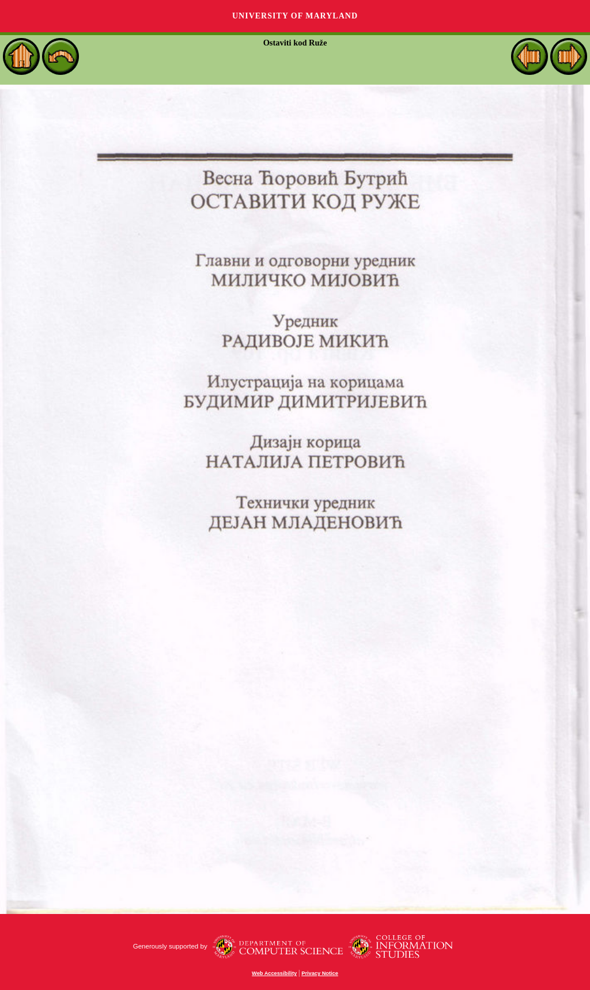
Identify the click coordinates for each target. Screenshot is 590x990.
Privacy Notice (319, 973)
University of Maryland (295, 16)
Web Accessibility (274, 973)
